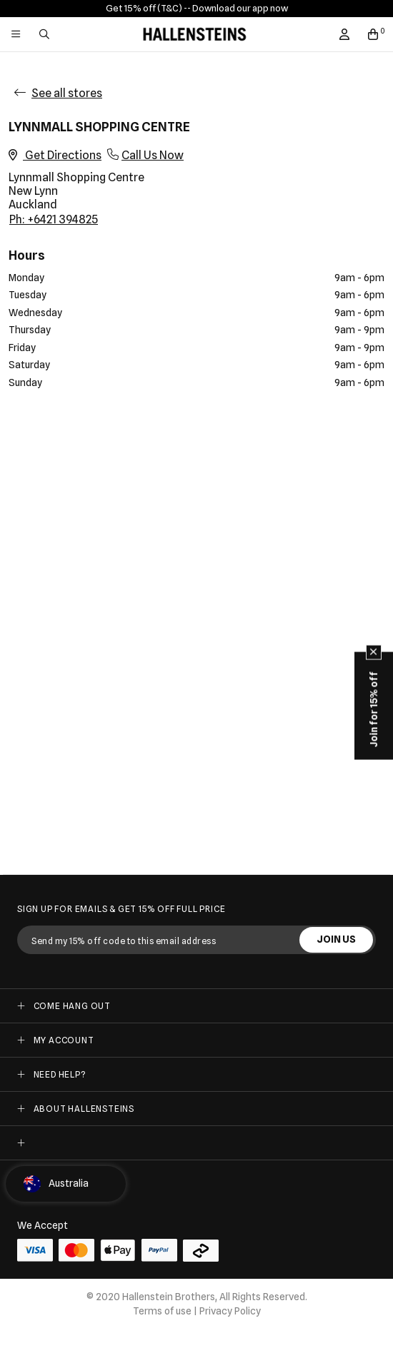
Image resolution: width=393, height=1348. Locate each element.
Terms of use (162, 1311)
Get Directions (55, 155)
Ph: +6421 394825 (53, 219)
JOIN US (336, 939)
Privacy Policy (230, 1311)
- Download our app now (237, 8)
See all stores (66, 93)
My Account (64, 1040)
